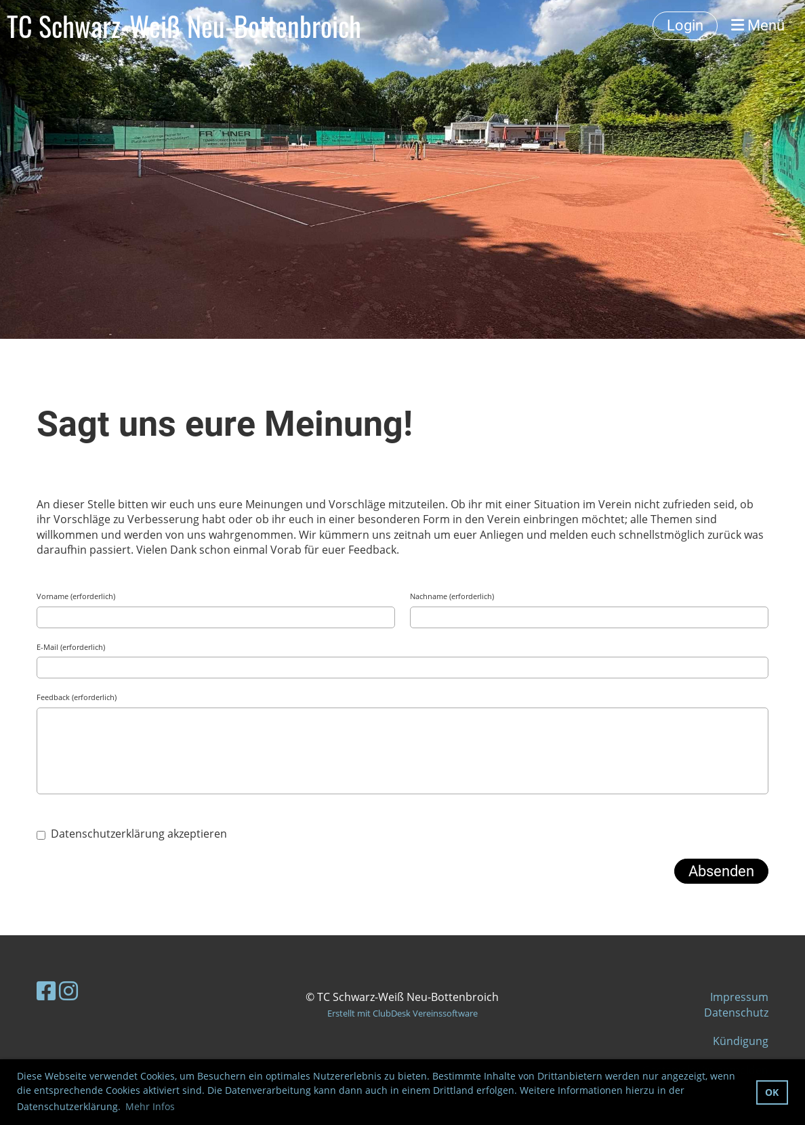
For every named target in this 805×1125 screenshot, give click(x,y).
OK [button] (772, 1092)
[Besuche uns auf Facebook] (46, 990)
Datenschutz (736, 1012)
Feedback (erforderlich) (77, 697)
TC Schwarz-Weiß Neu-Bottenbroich (184, 26)
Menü (758, 25)
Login (685, 25)
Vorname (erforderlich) (76, 596)
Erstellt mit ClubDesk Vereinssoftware (402, 1013)
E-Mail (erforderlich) (71, 647)
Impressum (739, 996)
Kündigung (740, 1041)
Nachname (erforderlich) (452, 596)
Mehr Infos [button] (150, 1106)
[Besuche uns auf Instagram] (68, 990)
